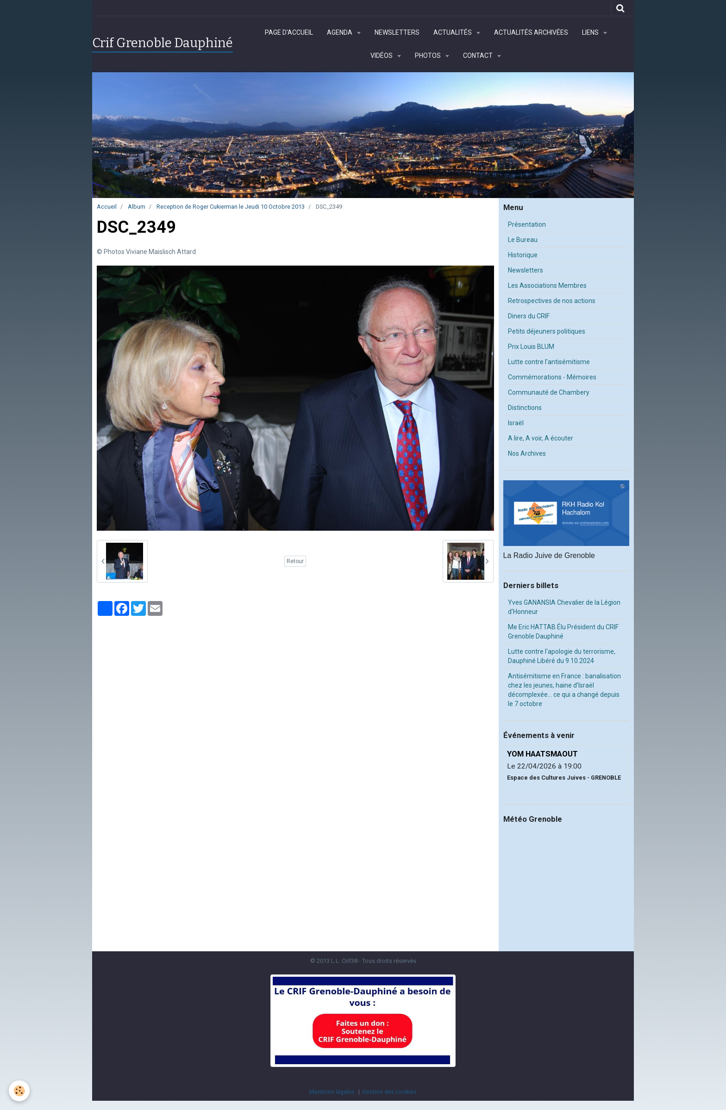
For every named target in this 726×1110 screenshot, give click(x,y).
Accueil (107, 206)
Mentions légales (332, 1091)
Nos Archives (527, 453)
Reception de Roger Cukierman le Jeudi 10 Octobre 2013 (230, 206)
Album (136, 206)
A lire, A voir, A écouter (540, 438)
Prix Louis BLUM (531, 346)
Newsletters (397, 32)
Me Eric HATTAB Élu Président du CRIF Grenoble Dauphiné (563, 631)
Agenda (340, 32)
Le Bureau (523, 239)
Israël (516, 423)
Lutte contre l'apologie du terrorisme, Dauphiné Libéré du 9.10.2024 (561, 656)
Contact (478, 55)
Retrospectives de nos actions (551, 300)
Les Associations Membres (547, 285)
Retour (295, 561)
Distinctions (525, 407)
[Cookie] (19, 1090)
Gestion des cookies (389, 1091)
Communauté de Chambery (548, 392)
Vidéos (382, 55)
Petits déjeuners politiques (546, 331)
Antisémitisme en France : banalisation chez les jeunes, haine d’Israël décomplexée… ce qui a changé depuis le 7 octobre (564, 689)
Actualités (453, 32)
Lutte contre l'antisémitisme (549, 362)
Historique (523, 255)
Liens (591, 32)
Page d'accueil (289, 32)
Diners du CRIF (529, 316)
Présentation (527, 224)
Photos (428, 55)
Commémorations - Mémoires (552, 377)
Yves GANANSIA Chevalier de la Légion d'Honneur (564, 607)
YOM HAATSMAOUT (542, 753)
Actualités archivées (531, 32)
